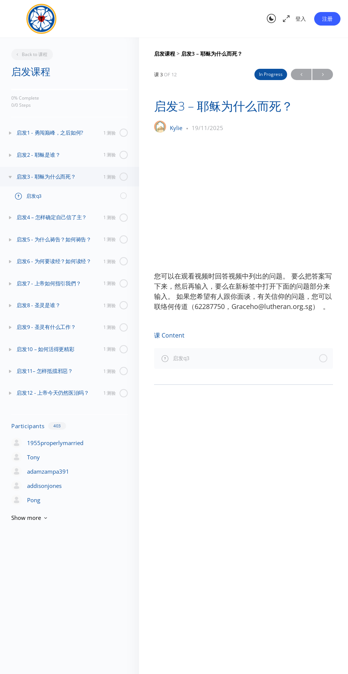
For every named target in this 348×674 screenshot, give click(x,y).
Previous (301, 75)
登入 (300, 18)
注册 (327, 18)
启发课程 (165, 53)
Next (322, 75)
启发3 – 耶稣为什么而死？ (211, 53)
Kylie (177, 128)
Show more (29, 517)
